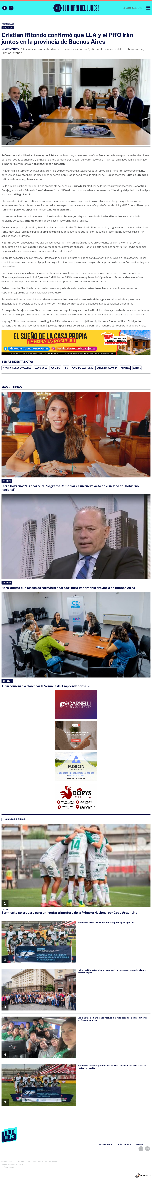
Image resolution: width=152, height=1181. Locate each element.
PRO (66, 368)
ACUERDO (55, 368)
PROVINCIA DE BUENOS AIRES (17, 368)
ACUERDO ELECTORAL (82, 368)
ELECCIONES (41, 368)
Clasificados (105, 1144)
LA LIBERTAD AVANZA (107, 368)
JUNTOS (137, 368)
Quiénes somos (124, 1144)
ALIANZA (125, 368)
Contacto (141, 1144)
